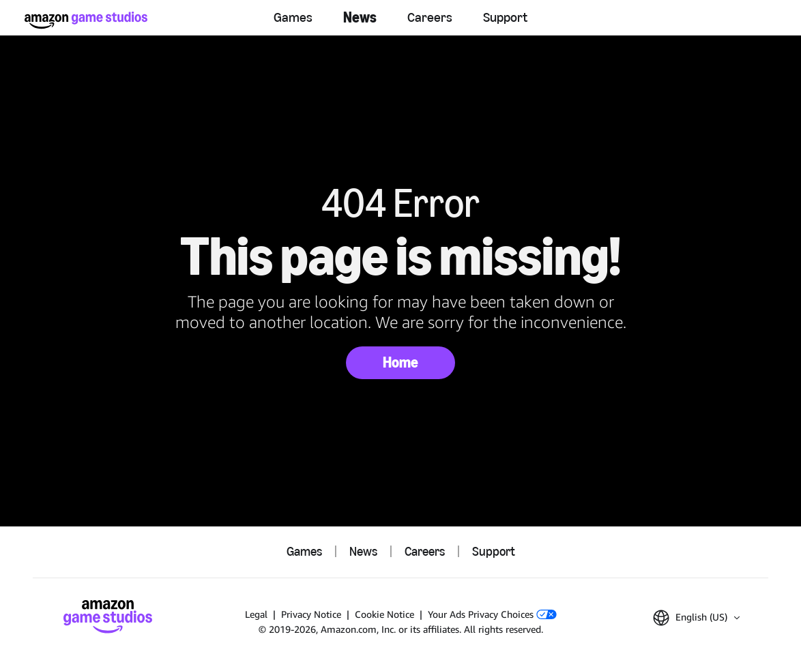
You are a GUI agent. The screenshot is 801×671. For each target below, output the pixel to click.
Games (293, 17)
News (360, 17)
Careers (429, 17)
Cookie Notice (384, 614)
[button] (696, 617)
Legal (256, 614)
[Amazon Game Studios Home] (86, 20)
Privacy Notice (311, 614)
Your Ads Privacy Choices (492, 614)
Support (505, 17)
